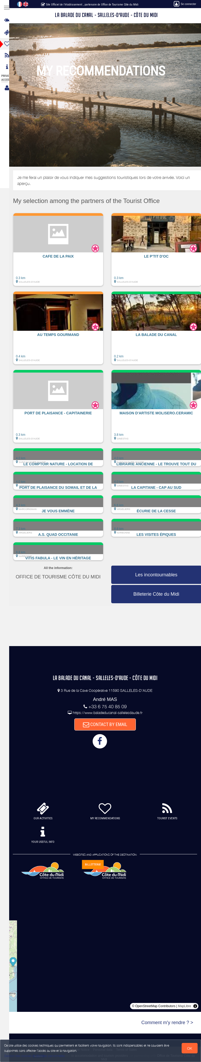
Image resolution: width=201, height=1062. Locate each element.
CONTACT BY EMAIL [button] (107, 724)
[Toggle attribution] (195, 1006)
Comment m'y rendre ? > (167, 1022)
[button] (63, 252)
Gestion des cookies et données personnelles (34, 1056)
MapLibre (184, 1006)
